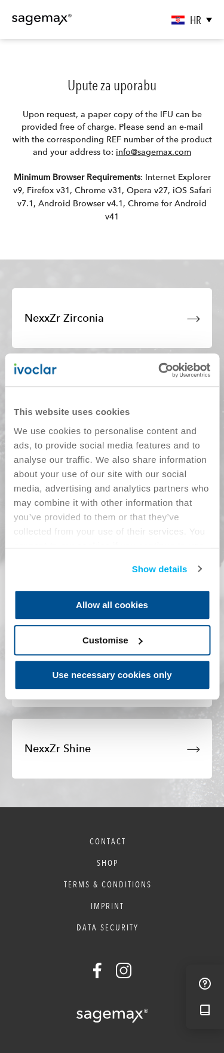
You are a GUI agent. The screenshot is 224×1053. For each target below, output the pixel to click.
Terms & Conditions (108, 884)
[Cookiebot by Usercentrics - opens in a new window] (159, 370)
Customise (112, 640)
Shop (107, 863)
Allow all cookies (112, 605)
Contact (108, 841)
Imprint (107, 906)
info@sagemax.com (153, 152)
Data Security (107, 927)
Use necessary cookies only (111, 675)
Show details (160, 569)
